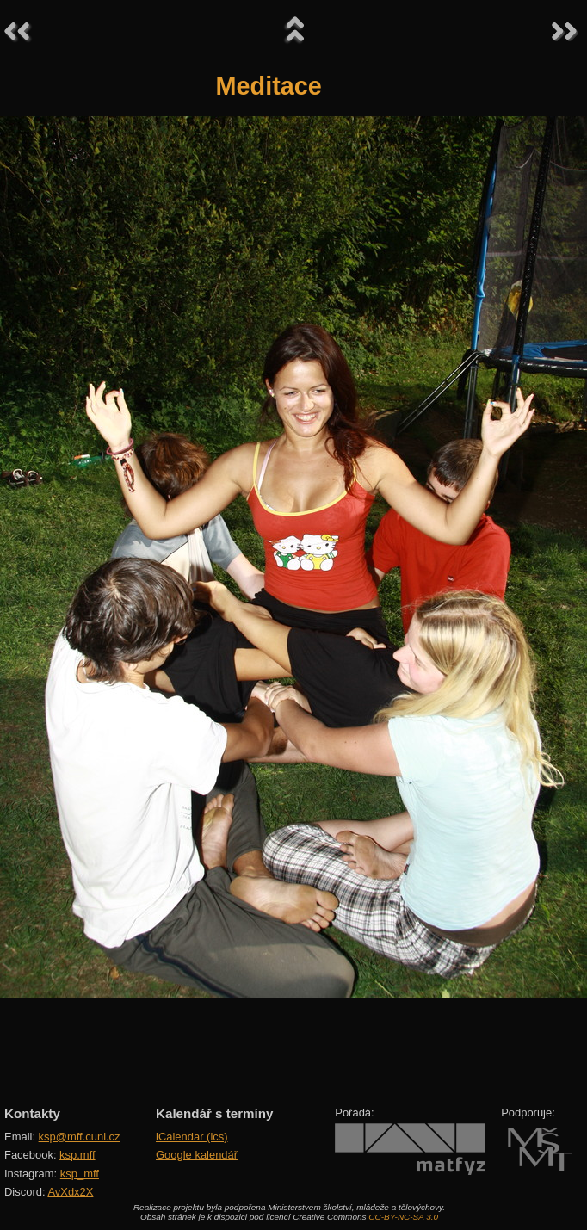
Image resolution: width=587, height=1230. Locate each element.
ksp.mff (77, 1154)
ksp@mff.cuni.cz (79, 1136)
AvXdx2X (70, 1191)
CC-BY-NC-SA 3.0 (403, 1216)
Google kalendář (197, 1154)
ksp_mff (79, 1173)
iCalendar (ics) (192, 1136)
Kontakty (32, 1113)
